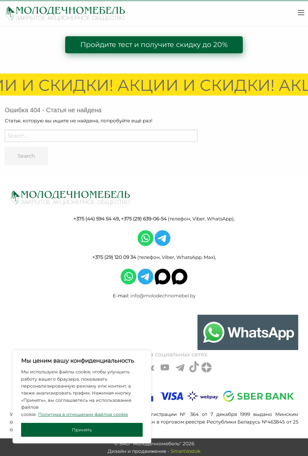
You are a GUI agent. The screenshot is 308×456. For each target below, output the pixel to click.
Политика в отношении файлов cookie (83, 414)
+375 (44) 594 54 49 (96, 219)
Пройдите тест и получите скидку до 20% (154, 44)
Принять (82, 430)
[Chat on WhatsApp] (247, 332)
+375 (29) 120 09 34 (114, 257)
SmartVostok (186, 451)
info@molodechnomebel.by (163, 296)
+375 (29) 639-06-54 (144, 219)
